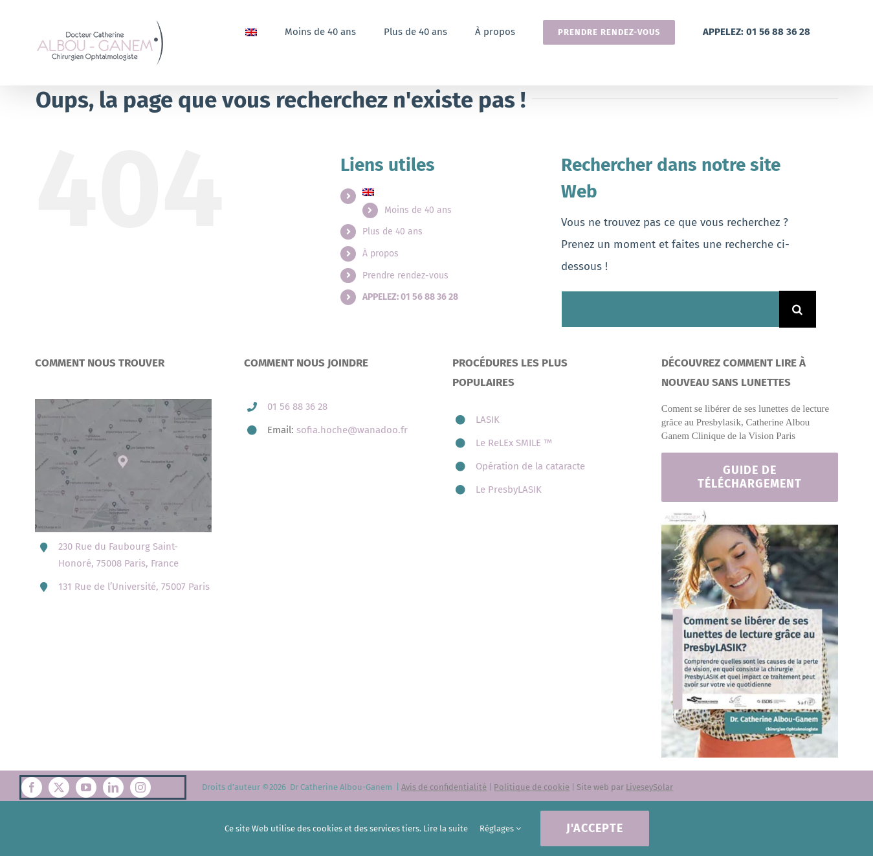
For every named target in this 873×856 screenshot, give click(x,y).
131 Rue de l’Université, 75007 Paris (134, 586)
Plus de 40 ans (392, 231)
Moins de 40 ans (418, 210)
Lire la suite (445, 828)
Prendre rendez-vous (405, 275)
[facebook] (31, 787)
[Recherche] (797, 309)
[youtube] (86, 787)
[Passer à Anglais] (251, 32)
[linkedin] (113, 787)
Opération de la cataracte (530, 466)
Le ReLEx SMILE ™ (514, 443)
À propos (380, 253)
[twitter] (59, 787)
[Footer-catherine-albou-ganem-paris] (749, 514)
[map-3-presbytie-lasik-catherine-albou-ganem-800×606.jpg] (123, 404)
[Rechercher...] (670, 309)
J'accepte (594, 828)
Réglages (500, 828)
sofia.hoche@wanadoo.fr (352, 430)
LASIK (488, 419)
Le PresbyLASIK (509, 489)
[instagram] (140, 787)
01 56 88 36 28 (297, 406)
